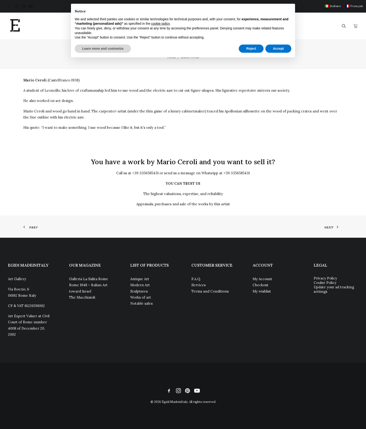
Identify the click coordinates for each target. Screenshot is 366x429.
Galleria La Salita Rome (88, 279)
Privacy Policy (325, 278)
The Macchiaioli (82, 297)
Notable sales (141, 303)
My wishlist (262, 291)
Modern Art (140, 285)
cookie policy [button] (160, 23)
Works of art (140, 297)
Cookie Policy (325, 282)
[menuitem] (333, 6)
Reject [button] (251, 48)
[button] (9, 6)
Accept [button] (278, 48)
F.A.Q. (196, 279)
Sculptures (139, 291)
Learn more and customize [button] (102, 48)
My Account (262, 279)
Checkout (260, 285)
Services (198, 285)
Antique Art (139, 279)
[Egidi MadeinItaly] (15, 26)
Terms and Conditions (210, 291)
